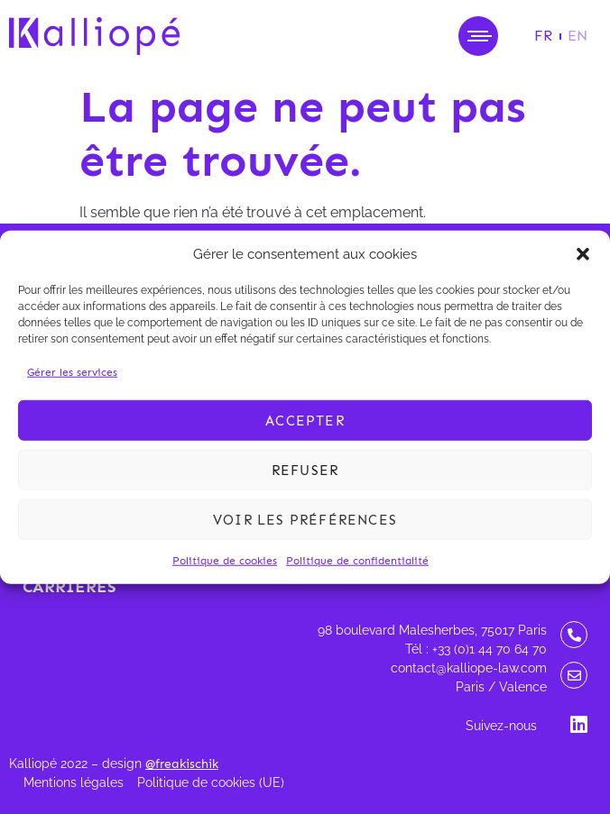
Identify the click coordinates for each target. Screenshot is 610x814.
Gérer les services (72, 372)
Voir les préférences (305, 519)
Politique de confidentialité (357, 560)
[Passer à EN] (577, 36)
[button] (583, 254)
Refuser (305, 470)
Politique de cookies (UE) (210, 782)
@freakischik (181, 764)
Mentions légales (73, 782)
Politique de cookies (224, 560)
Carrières (69, 587)
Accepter (305, 420)
